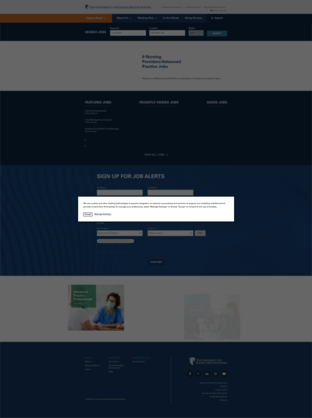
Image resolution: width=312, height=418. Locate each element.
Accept (88, 214)
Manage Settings (103, 214)
